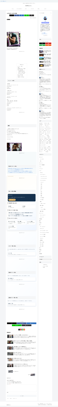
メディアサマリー (44, 33)
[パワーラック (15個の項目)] (48, 127)
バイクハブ (1, 1)
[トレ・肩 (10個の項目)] (45, 132)
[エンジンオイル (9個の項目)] (48, 134)
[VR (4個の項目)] (48, 141)
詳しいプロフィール (45, 22)
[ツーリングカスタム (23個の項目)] (48, 124)
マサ (45, 21)
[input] (45, 13)
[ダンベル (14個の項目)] (49, 128)
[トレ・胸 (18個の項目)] (42, 125)
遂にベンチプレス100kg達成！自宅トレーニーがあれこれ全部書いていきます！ (20, 171)
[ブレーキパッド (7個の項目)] (41, 138)
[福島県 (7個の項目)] (49, 136)
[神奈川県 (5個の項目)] (41, 140)
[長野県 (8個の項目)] (49, 135)
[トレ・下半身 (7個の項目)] (44, 139)
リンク (45, 404)
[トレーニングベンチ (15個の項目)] (42, 127)
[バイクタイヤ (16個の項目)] (48, 125)
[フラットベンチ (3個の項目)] (49, 148)
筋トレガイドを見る (12, 199)
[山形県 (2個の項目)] (49, 149)
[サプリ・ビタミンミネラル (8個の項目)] (43, 136)
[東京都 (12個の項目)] (45, 130)
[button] (31, 15)
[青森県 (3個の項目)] (49, 146)
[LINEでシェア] (26, 15)
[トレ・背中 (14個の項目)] (46, 128)
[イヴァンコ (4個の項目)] (44, 143)
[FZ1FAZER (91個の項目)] (41, 123)
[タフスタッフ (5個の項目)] (45, 140)
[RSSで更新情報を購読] (24, 329)
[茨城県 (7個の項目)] (46, 138)
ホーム (38, 404)
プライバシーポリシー (49, 404)
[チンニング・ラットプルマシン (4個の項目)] (43, 146)
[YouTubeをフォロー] (21, 329)
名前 (7, 393)
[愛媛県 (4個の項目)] (47, 143)
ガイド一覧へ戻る (20, 74)
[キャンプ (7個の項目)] (49, 138)
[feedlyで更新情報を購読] (22, 329)
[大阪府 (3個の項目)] (46, 149)
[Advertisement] (21, 26)
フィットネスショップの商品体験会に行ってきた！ (16, 169)
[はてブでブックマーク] (21, 15)
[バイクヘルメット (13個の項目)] (48, 129)
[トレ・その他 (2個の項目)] (49, 150)
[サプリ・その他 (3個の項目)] (41, 148)
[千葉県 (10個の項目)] (41, 132)
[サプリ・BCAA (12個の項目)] (41, 130)
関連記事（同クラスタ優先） (22, 68)
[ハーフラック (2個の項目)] (41, 150)
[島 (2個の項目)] (45, 150)
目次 (20, 64)
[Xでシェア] (11, 15)
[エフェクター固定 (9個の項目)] (42, 133)
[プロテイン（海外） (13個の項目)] (42, 129)
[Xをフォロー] (19, 329)
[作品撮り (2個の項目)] (48, 151)
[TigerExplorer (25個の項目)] (42, 124)
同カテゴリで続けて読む (22, 72)
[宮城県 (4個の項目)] (40, 143)
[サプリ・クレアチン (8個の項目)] (43, 135)
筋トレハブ (4, 1)
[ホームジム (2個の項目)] (42, 151)
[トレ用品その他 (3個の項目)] (41, 149)
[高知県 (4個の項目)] (50, 143)
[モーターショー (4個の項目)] (44, 141)
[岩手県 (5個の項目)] (47, 139)
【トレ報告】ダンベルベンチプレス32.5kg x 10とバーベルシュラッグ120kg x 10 (20, 172)
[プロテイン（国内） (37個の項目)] (47, 123)
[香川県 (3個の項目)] (45, 148)
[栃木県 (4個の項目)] (49, 140)
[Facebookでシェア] (16, 15)
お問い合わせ (41, 404)
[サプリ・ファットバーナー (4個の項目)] (45, 145)
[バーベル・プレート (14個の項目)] (41, 128)
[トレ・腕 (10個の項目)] (49, 132)
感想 (18, 67)
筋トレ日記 (8, 19)
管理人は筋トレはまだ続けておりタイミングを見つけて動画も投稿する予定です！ (20, 168)
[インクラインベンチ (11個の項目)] (48, 130)
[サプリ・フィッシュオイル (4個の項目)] (45, 144)
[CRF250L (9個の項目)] (42, 134)
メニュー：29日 (20, 66)
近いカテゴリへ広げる (22, 73)
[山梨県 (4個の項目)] (50, 141)
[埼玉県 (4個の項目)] (40, 141)
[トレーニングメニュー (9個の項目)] (48, 133)
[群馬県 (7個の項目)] (40, 139)
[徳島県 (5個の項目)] (50, 139)
